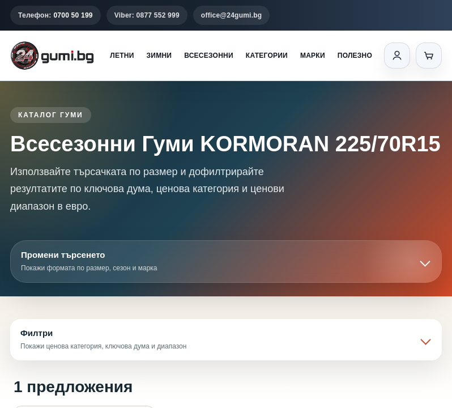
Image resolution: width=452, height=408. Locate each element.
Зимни (159, 56)
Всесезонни (208, 56)
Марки (312, 56)
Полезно (355, 56)
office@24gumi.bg (231, 15)
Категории (267, 56)
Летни (122, 56)
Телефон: (55, 15)
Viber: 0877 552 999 (147, 15)
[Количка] (429, 55)
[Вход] (397, 55)
